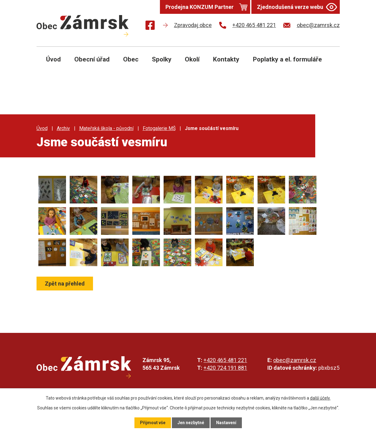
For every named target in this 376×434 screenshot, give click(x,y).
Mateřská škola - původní (106, 128)
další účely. (320, 398)
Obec (130, 59)
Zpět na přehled (65, 283)
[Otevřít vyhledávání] (328, 64)
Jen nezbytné (190, 422)
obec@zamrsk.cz (294, 360)
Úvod (53, 59)
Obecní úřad (92, 59)
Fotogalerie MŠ (159, 128)
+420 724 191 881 (225, 368)
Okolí (192, 59)
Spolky (162, 59)
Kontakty (226, 59)
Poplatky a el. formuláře (287, 59)
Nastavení (226, 422)
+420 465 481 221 (225, 360)
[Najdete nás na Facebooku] (150, 26)
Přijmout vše (152, 422)
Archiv (63, 128)
